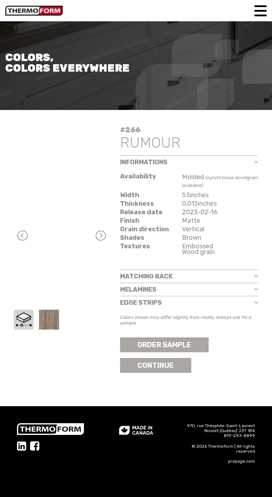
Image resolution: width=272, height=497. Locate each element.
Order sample (164, 345)
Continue (155, 365)
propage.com (241, 461)
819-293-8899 (239, 435)
